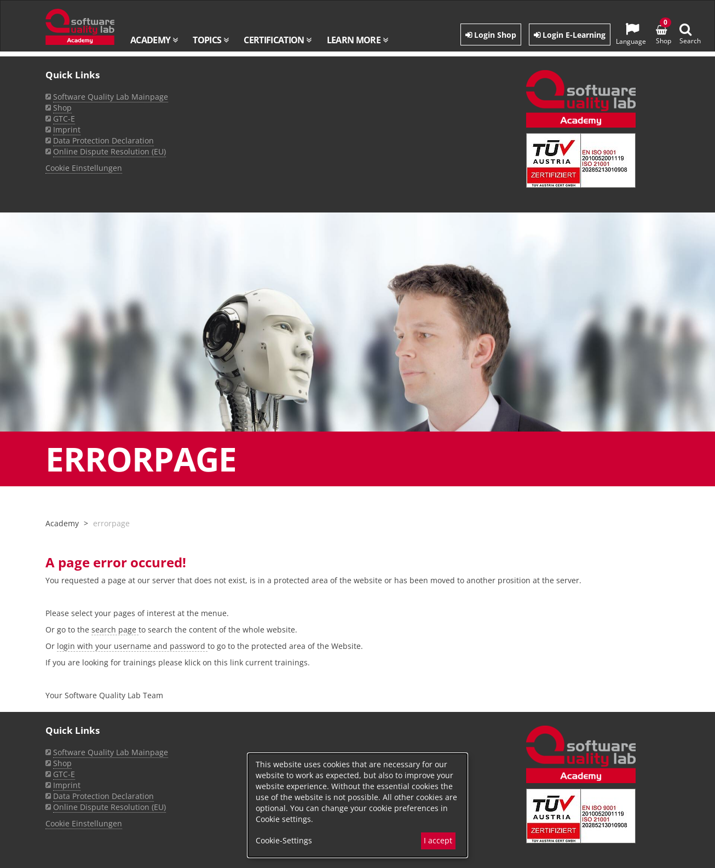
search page (115, 629)
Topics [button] (210, 40)
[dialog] (357, 805)
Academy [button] (153, 40)
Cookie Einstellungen (83, 823)
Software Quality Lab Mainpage (110, 752)
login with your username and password (132, 646)
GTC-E (64, 774)
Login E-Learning (570, 35)
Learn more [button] (357, 40)
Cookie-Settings (284, 840)
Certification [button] (277, 40)
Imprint (66, 785)
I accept (438, 840)
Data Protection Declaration (103, 796)
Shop (62, 763)
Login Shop (490, 35)
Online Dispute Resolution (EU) (109, 807)
